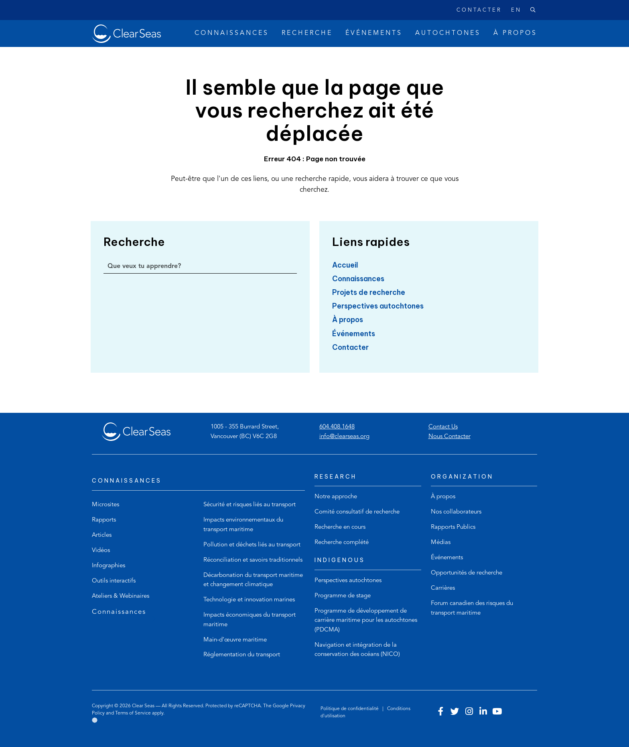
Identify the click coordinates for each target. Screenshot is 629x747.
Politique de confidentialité (350, 708)
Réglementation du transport (241, 655)
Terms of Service (133, 713)
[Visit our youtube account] (497, 712)
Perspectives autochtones (378, 306)
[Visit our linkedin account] (483, 712)
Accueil (345, 265)
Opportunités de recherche (466, 573)
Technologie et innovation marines (249, 600)
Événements (353, 333)
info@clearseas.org (344, 437)
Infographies (108, 566)
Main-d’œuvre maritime (235, 640)
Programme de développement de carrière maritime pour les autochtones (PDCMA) (365, 620)
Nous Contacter (449, 437)
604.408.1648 (337, 427)
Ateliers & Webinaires (120, 596)
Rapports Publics (453, 527)
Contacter (479, 10)
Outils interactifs (114, 581)
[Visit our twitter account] (455, 712)
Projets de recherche (368, 292)
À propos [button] (515, 33)
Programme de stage (342, 596)
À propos (347, 319)
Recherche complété (341, 543)
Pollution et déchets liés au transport (251, 545)
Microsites (105, 505)
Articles (102, 535)
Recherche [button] (307, 33)
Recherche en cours (339, 527)
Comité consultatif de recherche (357, 512)
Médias (440, 543)
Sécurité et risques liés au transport (249, 505)
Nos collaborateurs (456, 512)
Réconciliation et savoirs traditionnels (252, 560)
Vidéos (101, 551)
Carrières (443, 588)
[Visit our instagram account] (469, 712)
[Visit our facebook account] (441, 712)
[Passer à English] (511, 10)
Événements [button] (373, 33)
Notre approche (335, 497)
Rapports (104, 520)
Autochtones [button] (448, 33)
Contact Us (443, 427)
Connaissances (358, 278)
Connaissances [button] (232, 33)
